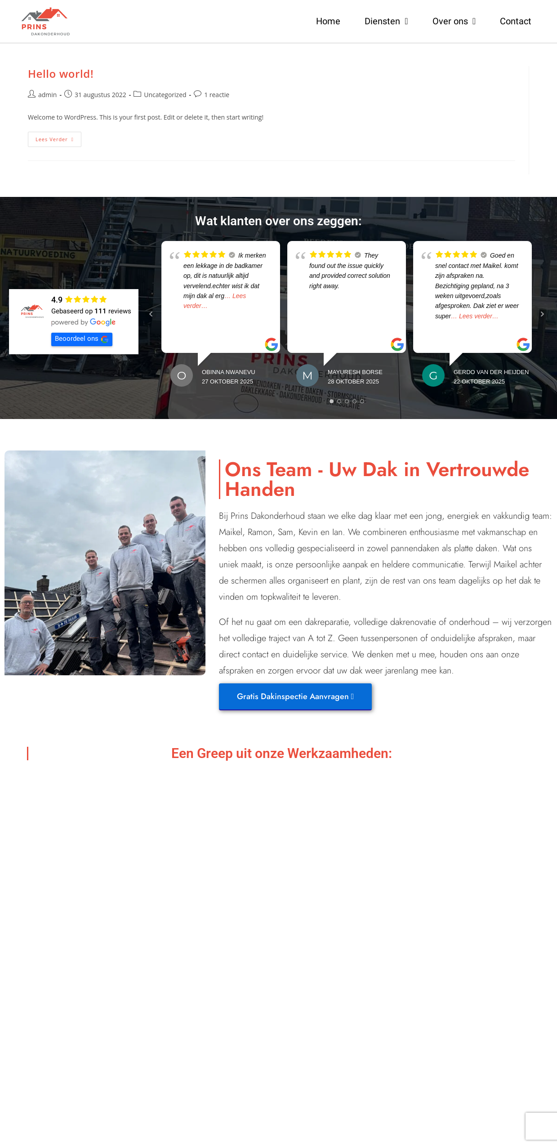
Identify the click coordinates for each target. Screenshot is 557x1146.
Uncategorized (165, 94)
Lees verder (58, 137)
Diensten (386, 21)
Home (328, 21)
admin (47, 94)
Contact (515, 21)
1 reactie (216, 94)
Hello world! (61, 73)
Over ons (454, 21)
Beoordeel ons (82, 338)
